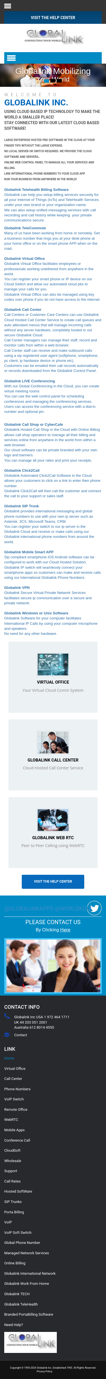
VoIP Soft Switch (17, 1232)
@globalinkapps (29, 908)
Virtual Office (53, 682)
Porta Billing (14, 1212)
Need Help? (13, 1325)
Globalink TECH (17, 1294)
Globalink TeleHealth (21, 1304)
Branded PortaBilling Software (28, 1314)
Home (9, 1058)
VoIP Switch (14, 1099)
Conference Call (17, 1140)
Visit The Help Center (53, 881)
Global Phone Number (22, 1243)
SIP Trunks (13, 1202)
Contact (20, 1035)
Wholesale (12, 1161)
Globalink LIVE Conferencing (29, 381)
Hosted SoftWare (18, 1191)
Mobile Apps (14, 1130)
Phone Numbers (17, 1089)
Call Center (13, 1079)
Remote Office (15, 1109)
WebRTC (11, 1119)
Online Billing (14, 1263)
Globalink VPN (17, 588)
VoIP (8, 1222)
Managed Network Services (26, 1253)
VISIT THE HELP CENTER (53, 17)
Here (65, 930)
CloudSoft (12, 1150)
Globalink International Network (30, 1273)
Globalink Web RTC (53, 837)
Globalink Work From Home (26, 1283)
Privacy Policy (44, 1371)
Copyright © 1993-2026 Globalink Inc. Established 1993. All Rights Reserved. (53, 1367)
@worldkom (73, 908)
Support (10, 1171)
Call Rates (12, 1181)
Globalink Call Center (52, 760)
